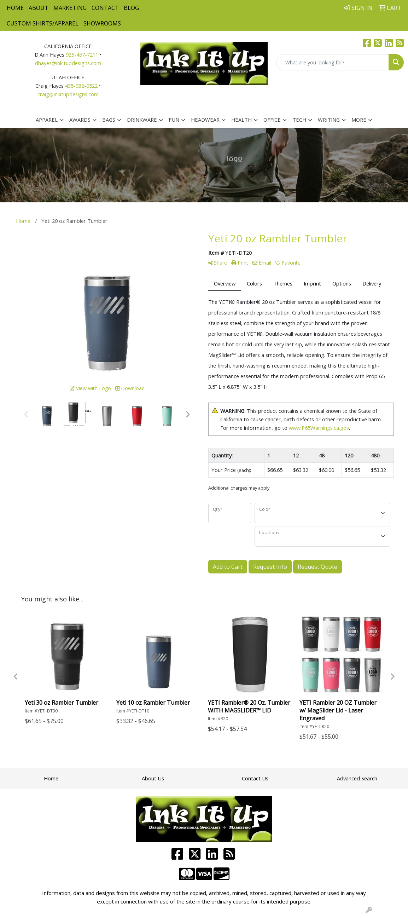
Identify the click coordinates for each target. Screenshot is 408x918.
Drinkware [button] (142, 119)
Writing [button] (329, 119)
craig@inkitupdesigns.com (68, 94)
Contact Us (255, 778)
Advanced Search (357, 778)
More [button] (358, 119)
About (38, 8)
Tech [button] (299, 119)
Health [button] (241, 119)
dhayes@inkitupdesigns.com (68, 63)
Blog (131, 8)
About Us (153, 778)
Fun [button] (174, 119)
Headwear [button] (205, 119)
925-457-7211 (82, 54)
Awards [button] (80, 119)
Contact (105, 8)
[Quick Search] (332, 62)
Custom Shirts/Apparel (42, 23)
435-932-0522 (81, 85)
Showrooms (102, 23)
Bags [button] (108, 119)
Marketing (70, 8)
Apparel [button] (47, 119)
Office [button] (272, 119)
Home (15, 8)
